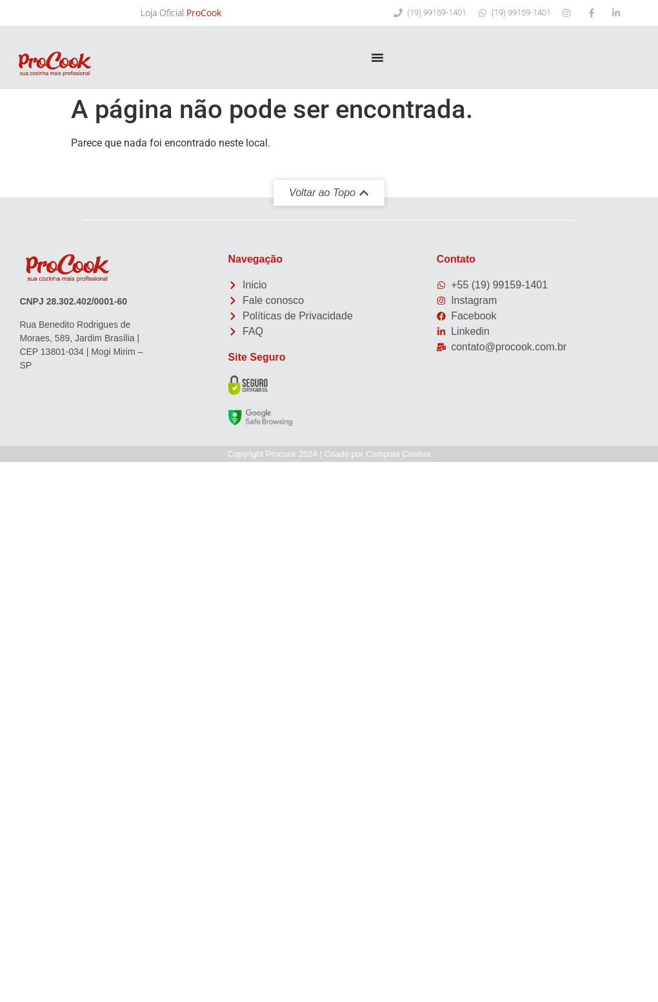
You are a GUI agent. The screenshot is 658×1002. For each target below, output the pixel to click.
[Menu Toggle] (377, 57)
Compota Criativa (398, 454)
